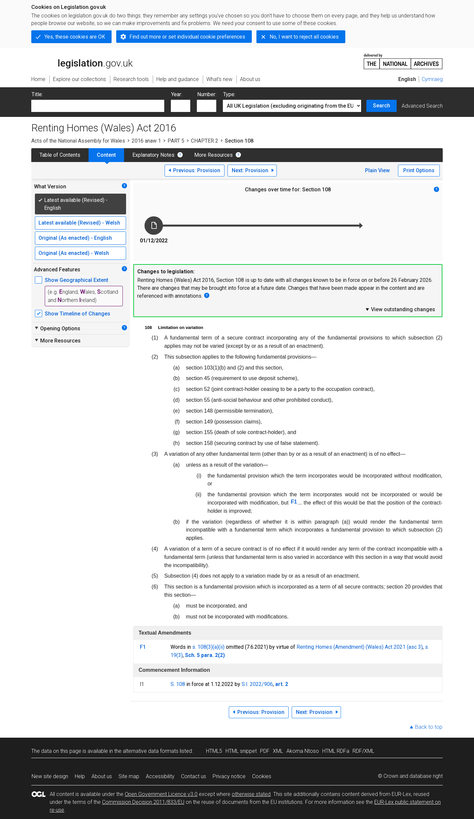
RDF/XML (363, 751)
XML (278, 751)
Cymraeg (432, 79)
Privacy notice (229, 776)
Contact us (193, 776)
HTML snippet (241, 751)
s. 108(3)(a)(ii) (208, 647)
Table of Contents (60, 155)
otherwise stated (251, 794)
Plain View (377, 170)
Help (80, 776)
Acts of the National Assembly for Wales (78, 141)
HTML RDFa (335, 751)
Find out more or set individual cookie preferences (187, 37)
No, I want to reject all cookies (304, 37)
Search (381, 105)
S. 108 (178, 684)
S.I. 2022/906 (257, 684)
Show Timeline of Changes (77, 314)
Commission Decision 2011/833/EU (143, 802)
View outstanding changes (400, 309)
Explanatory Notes (153, 155)
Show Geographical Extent (76, 280)
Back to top (428, 727)
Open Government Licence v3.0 (161, 794)
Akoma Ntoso (302, 751)
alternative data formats (150, 751)
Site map (128, 776)
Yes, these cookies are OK (74, 37)
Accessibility (160, 776)
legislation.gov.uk (82, 60)
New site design (50, 776)
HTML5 (214, 751)
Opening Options (57, 328)
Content (106, 155)
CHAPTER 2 (204, 141)
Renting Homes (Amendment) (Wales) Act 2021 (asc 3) (360, 647)
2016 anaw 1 (146, 141)
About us (102, 776)
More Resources (213, 155)
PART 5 (176, 141)
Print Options (418, 170)
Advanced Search (422, 106)
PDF (265, 751)
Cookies (261, 776)
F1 (294, 502)
